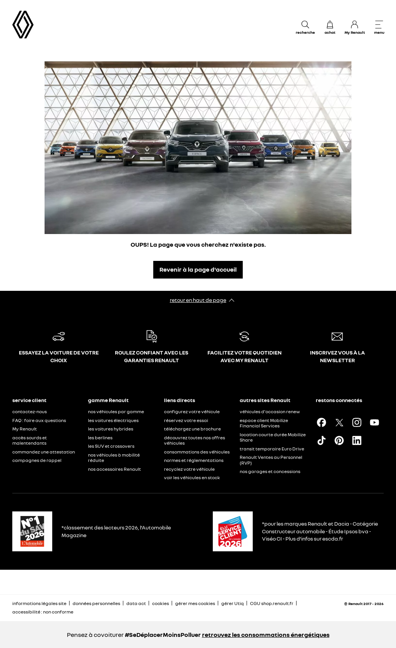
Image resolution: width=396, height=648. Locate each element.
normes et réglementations (194, 460)
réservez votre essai (186, 420)
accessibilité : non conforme (42, 612)
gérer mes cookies (195, 603)
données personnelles (96, 603)
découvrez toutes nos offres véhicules (194, 440)
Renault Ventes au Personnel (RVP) (271, 460)
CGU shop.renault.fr (271, 603)
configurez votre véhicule (192, 411)
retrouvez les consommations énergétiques (266, 634)
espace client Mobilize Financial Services (264, 423)
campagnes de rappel (36, 460)
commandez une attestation (43, 452)
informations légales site (39, 603)
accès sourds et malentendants (29, 440)
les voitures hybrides (110, 429)
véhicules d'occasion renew (270, 411)
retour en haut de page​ (198, 300)
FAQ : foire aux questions (39, 420)
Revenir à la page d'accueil (198, 269)
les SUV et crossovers (111, 446)
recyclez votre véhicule (189, 469)
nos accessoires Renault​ (114, 469)
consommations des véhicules (197, 452)
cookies (160, 603)
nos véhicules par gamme (116, 411)
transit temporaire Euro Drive (272, 449)
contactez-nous (29, 411)
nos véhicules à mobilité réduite (114, 457)
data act (136, 603)
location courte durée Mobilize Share (273, 437)
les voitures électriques (113, 420)
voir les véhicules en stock (192, 477)
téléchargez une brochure (192, 429)
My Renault (24, 429)
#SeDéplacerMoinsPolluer (163, 634)
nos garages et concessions (270, 471)
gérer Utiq (232, 603)
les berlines (100, 437)
